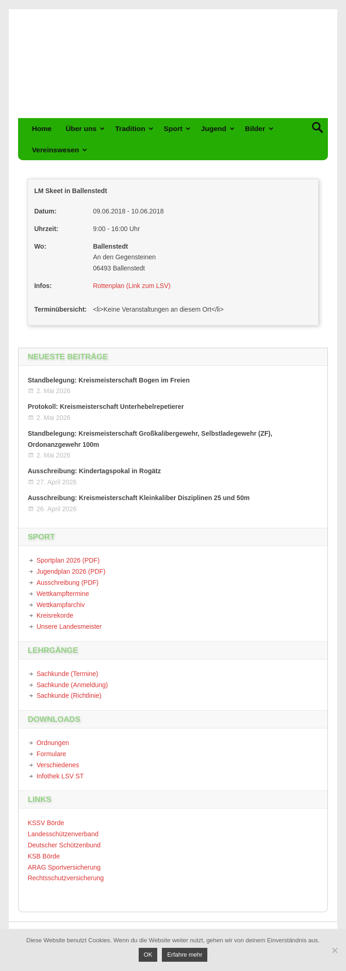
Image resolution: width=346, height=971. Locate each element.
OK (148, 954)
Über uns (80, 128)
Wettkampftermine (63, 593)
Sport (173, 128)
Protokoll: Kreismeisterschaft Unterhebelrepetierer (106, 406)
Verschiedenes (58, 765)
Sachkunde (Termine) (67, 673)
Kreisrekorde (55, 615)
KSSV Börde (46, 823)
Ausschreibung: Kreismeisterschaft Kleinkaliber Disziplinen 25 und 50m (139, 497)
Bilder (255, 128)
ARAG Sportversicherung (64, 867)
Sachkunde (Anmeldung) (72, 685)
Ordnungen (53, 742)
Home (42, 128)
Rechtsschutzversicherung (66, 878)
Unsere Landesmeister (69, 626)
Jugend (213, 128)
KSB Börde (44, 856)
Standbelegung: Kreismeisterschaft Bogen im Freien (109, 380)
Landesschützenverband (63, 834)
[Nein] (334, 950)
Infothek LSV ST (60, 776)
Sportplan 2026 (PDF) (68, 560)
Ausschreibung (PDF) (68, 582)
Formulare (51, 754)
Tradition (130, 128)
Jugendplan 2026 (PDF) (71, 571)
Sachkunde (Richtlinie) (69, 695)
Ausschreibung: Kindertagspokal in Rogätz (94, 471)
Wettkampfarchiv (61, 604)
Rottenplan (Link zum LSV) (131, 285)
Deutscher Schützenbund (64, 845)
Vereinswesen (55, 150)
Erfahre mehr (184, 954)
